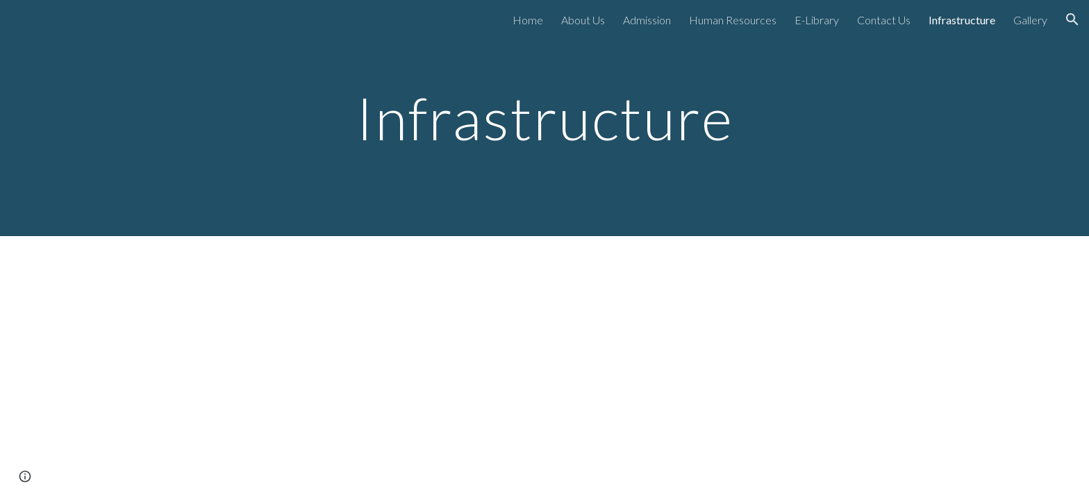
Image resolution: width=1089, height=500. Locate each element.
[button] (1072, 19)
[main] (544, 118)
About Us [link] (583, 19)
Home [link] (528, 19)
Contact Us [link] (884, 19)
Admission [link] (647, 19)
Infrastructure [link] (962, 19)
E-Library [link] (817, 19)
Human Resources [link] (732, 19)
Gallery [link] (1030, 19)
